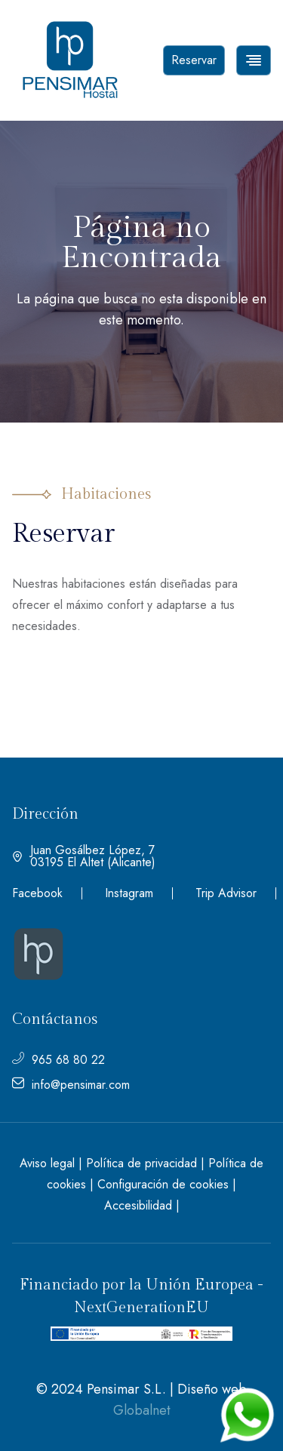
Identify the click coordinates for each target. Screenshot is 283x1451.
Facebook (37, 893)
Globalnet (142, 1410)
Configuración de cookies (163, 1184)
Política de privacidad (141, 1163)
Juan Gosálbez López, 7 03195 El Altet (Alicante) (83, 856)
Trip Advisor (226, 893)
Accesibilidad (138, 1205)
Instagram (129, 893)
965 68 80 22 (58, 1060)
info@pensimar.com (71, 1085)
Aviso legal (47, 1163)
